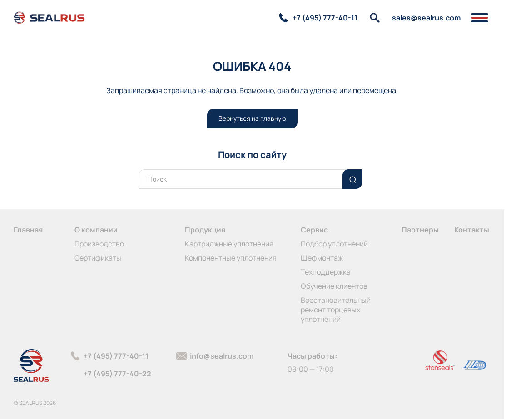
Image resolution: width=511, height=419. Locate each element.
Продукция (205, 230)
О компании (96, 230)
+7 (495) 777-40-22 (117, 374)
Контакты (471, 230)
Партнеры (420, 230)
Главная (28, 230)
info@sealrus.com (221, 356)
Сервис (314, 230)
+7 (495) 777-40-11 (116, 356)
